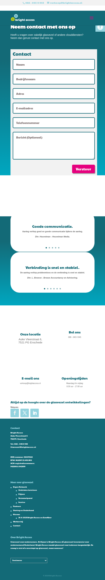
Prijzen (21, 494)
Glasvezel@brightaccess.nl (23, 447)
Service (21, 502)
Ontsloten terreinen (27, 490)
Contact (16, 525)
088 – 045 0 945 (21, 444)
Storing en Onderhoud (23, 510)
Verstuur (83, 169)
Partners (17, 506)
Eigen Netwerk (20, 487)
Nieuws (16, 514)
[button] (100, 27)
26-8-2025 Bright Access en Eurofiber (34, 517)
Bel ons (75, 332)
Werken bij (18, 521)
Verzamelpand (25, 498)
